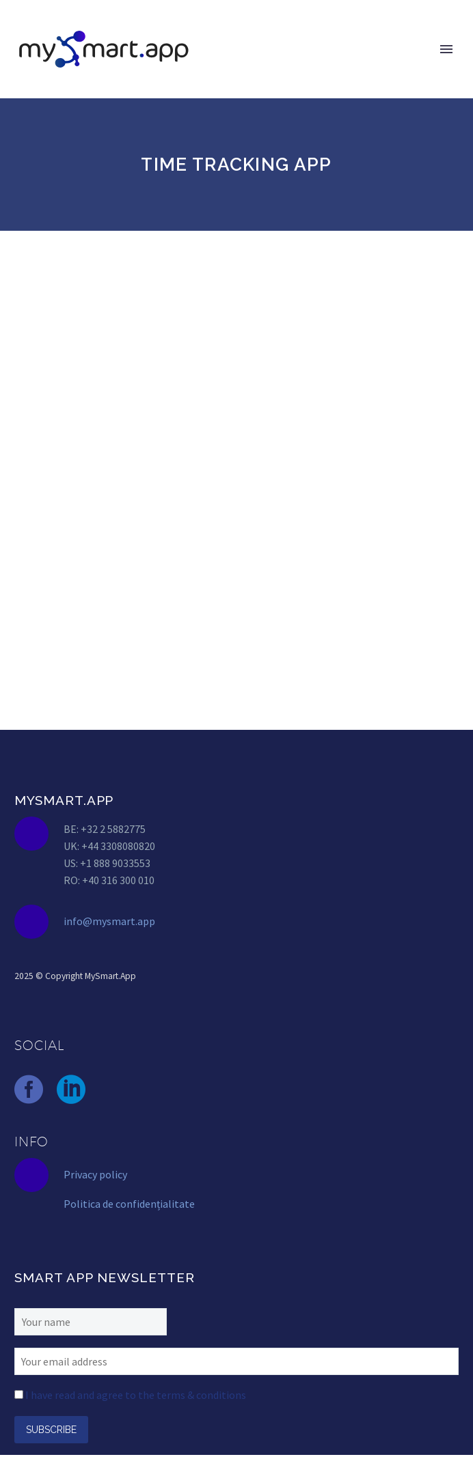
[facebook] (28, 1089)
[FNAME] (90, 1320)
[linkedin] (71, 1089)
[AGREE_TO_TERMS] (18, 1394)
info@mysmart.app (109, 921)
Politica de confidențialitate (129, 1203)
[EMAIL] (236, 1359)
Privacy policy (95, 1174)
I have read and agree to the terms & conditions (135, 1395)
